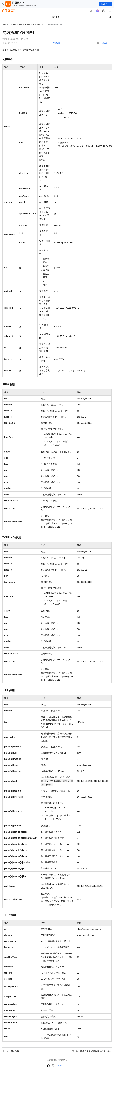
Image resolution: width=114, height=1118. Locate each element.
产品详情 (56, 43)
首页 (4, 24)
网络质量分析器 (39, 24)
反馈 (60, 1065)
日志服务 (12, 24)
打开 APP (105, 4)
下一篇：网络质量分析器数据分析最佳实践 (92, 1051)
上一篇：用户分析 (10, 1051)
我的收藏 (104, 43)
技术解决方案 (24, 24)
